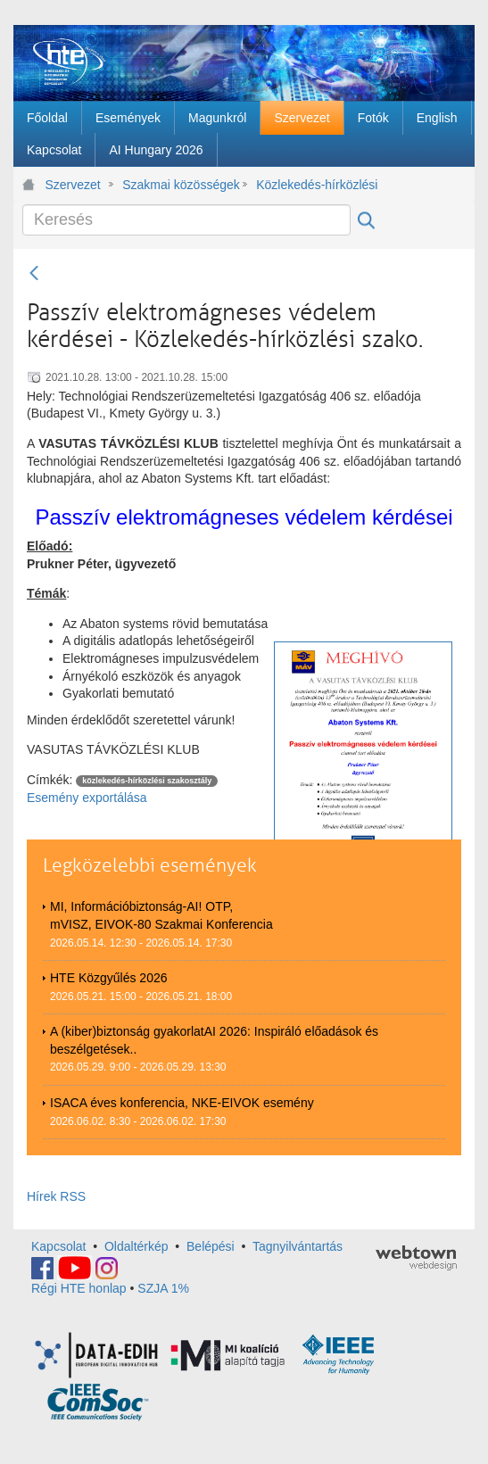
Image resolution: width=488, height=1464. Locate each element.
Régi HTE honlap (79, 1288)
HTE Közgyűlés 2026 (109, 978)
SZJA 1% (163, 1288)
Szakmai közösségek (181, 185)
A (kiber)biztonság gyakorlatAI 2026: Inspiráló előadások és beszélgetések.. (214, 1040)
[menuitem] (47, 118)
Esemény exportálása (87, 797)
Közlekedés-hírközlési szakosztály (318, 185)
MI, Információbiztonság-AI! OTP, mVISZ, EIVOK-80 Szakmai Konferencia (161, 915)
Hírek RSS (56, 1196)
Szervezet (73, 185)
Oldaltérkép (136, 1246)
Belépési (210, 1246)
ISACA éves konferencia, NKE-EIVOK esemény (182, 1103)
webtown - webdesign (416, 1257)
